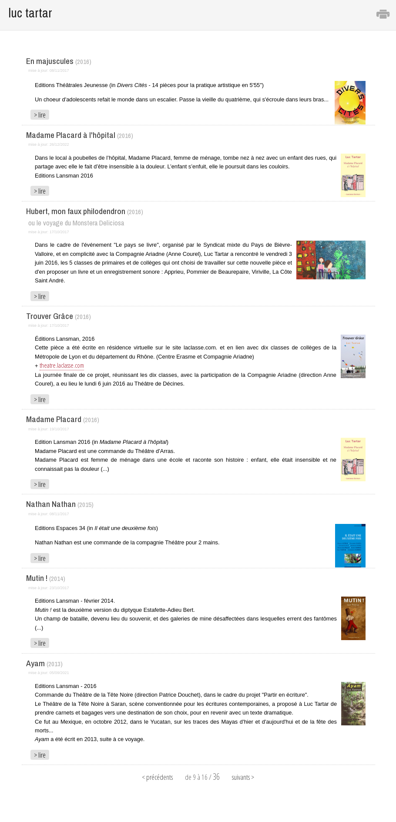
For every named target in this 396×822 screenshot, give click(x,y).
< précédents (157, 777)
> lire (40, 115)
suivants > (243, 777)
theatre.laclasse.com (62, 365)
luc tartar (30, 12)
